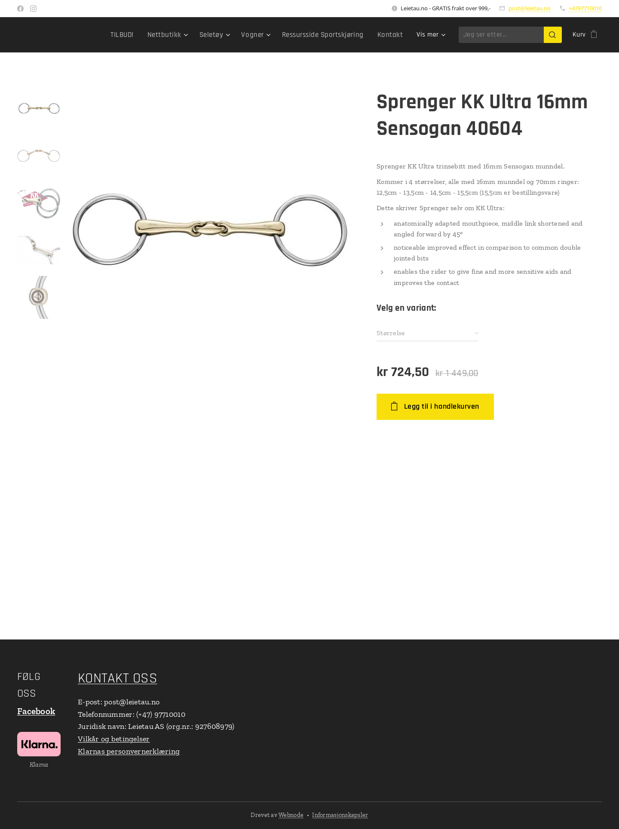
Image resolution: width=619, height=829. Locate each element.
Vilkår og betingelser (114, 738)
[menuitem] (73, 35)
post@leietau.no (530, 8)
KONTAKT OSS (117, 678)
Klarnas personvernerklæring (129, 751)
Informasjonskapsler (340, 815)
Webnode (291, 815)
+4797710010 (585, 8)
